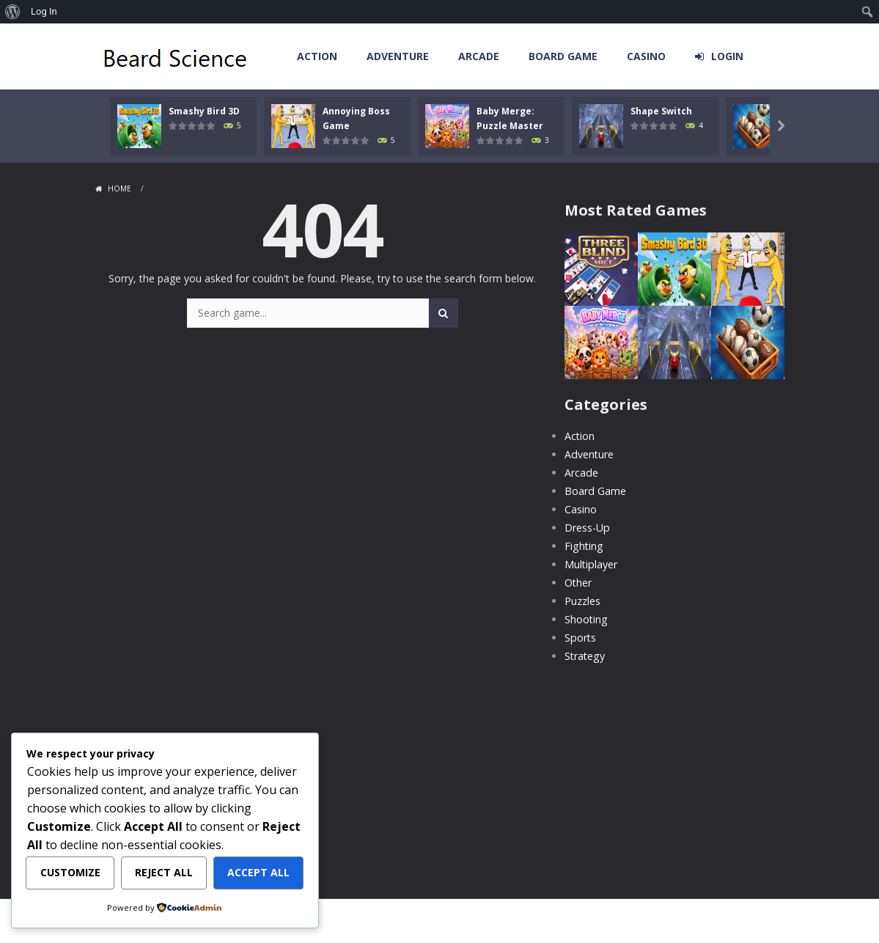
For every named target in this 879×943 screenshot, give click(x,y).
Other (578, 583)
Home (119, 188)
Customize (70, 873)
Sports (579, 638)
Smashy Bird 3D (204, 111)
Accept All (258, 873)
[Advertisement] (674, 771)
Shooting (585, 619)
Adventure (398, 56)
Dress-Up (586, 528)
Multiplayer (590, 564)
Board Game (563, 56)
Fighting (583, 546)
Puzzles (582, 601)
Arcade (478, 56)
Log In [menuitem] (44, 11)
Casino (646, 56)
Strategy (584, 656)
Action (317, 56)
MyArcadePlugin (469, 924)
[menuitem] (13, 11)
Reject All (164, 873)
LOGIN (727, 56)
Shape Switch (683, 111)
